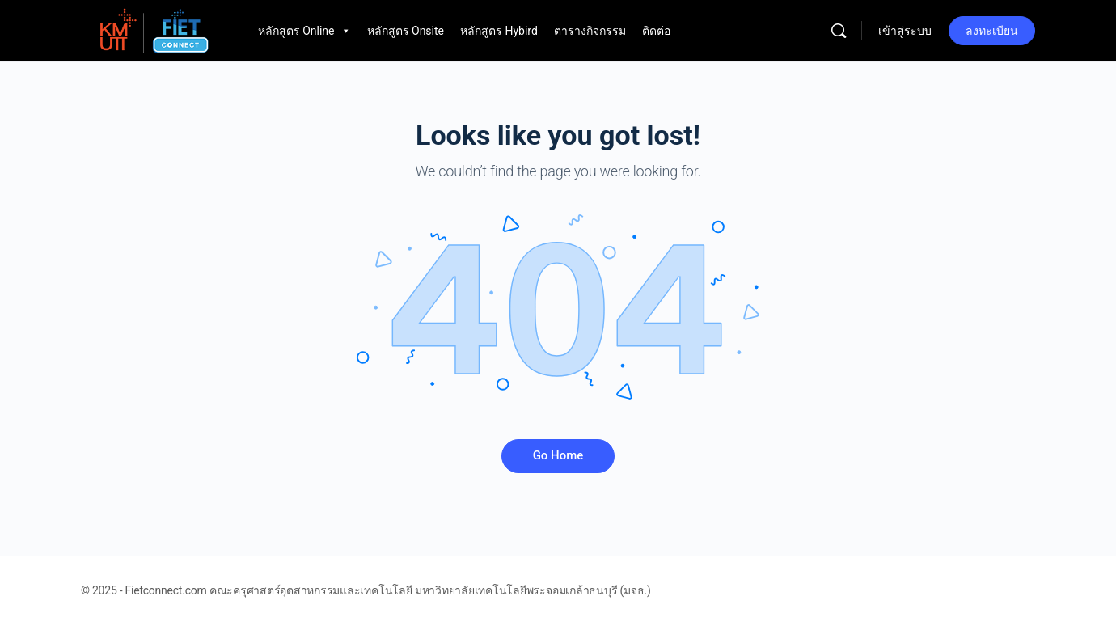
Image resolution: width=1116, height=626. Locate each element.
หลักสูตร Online (304, 31)
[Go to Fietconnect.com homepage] (153, 29)
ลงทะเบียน (992, 30)
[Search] (838, 30)
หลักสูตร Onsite (405, 30)
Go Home (558, 455)
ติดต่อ (656, 30)
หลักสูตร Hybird (499, 30)
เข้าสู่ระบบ (905, 30)
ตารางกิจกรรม (590, 30)
